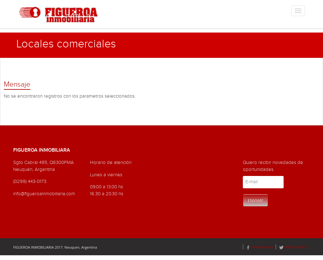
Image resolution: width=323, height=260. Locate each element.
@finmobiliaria (293, 247)
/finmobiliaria (259, 247)
